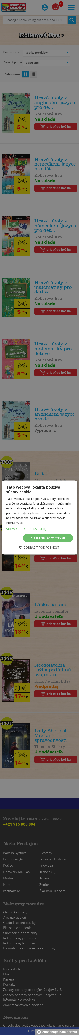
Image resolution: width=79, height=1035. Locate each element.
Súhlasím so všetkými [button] (48, 538)
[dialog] (39, 517)
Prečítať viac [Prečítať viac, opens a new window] (14, 522)
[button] (39, 529)
